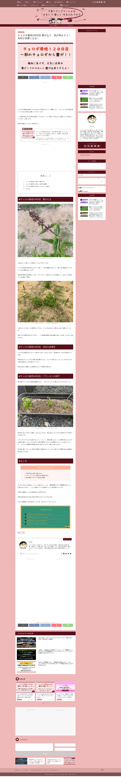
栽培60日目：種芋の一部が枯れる (37, 526)
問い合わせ (64, 5)
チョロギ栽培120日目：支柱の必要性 (36, 187)
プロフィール (34, 5)
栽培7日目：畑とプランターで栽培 (37, 520)
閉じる (47, 179)
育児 (49, 2)
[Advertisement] (45, 95)
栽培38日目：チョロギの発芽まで (37, 523)
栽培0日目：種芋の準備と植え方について (39, 517)
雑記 (19, 2)
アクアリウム (38, 2)
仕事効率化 (59, 2)
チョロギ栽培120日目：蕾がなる (35, 184)
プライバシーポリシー (49, 5)
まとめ (28, 191)
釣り (27, 2)
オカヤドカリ (71, 2)
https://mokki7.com (31, 556)
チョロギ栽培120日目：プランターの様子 (38, 189)
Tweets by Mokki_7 (85, 155)
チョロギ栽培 (21, 5)
